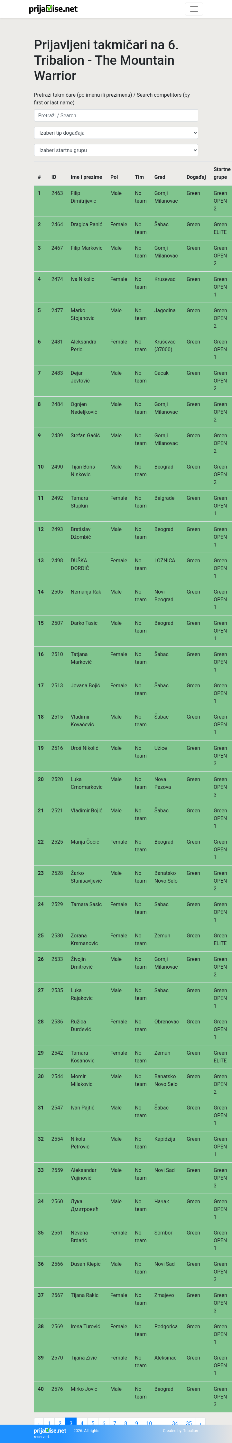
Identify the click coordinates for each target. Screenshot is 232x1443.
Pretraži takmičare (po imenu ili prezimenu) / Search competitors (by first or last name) (112, 99)
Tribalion (190, 1430)
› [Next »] (200, 1423)
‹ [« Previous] (39, 1423)
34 (175, 1423)
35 (189, 1423)
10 (149, 1423)
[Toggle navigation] (194, 9)
